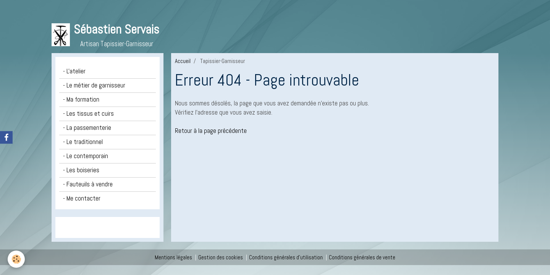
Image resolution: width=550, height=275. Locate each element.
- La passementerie (87, 128)
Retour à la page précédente (211, 131)
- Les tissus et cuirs (88, 114)
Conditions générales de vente (362, 257)
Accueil (183, 61)
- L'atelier (74, 71)
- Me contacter (81, 198)
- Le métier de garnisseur (94, 85)
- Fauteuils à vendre (88, 184)
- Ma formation (81, 99)
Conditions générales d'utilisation (286, 257)
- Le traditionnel (83, 142)
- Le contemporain (85, 156)
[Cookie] (16, 259)
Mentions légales (173, 257)
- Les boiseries (81, 170)
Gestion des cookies (220, 257)
